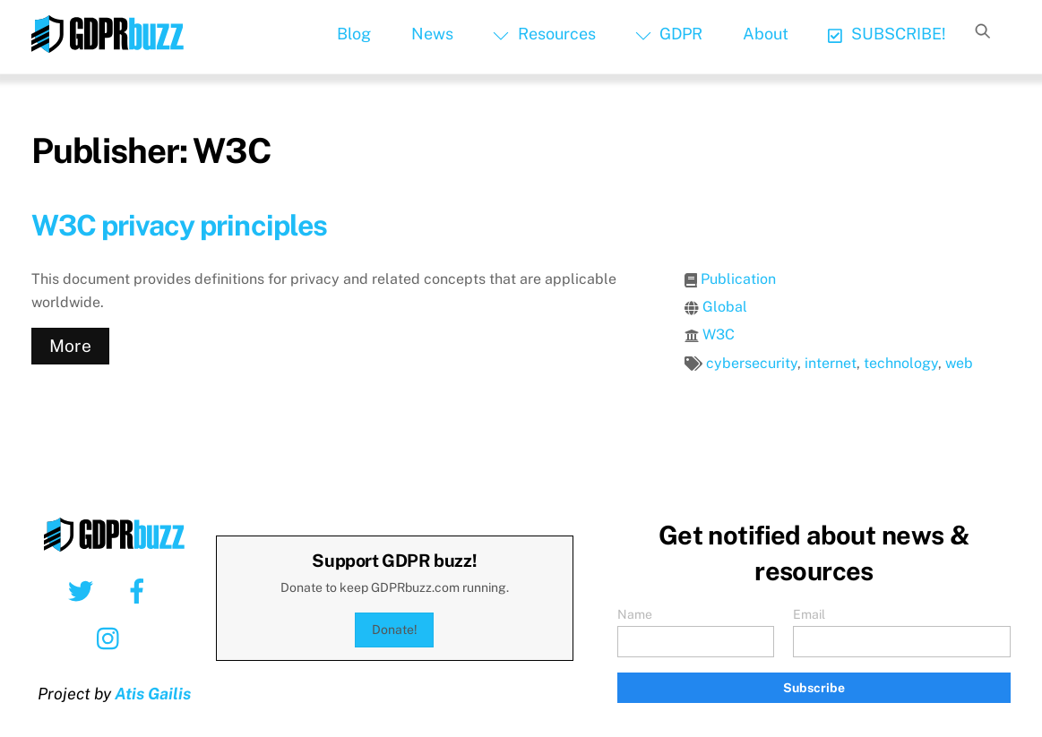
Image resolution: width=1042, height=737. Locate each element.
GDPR (668, 33)
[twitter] (83, 590)
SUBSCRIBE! (886, 33)
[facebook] (140, 590)
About (765, 33)
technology (901, 363)
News (432, 33)
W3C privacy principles (179, 225)
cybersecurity (751, 363)
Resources (544, 33)
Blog (354, 33)
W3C (718, 334)
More (70, 346)
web (959, 363)
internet (831, 363)
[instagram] (112, 637)
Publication (738, 278)
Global (724, 306)
